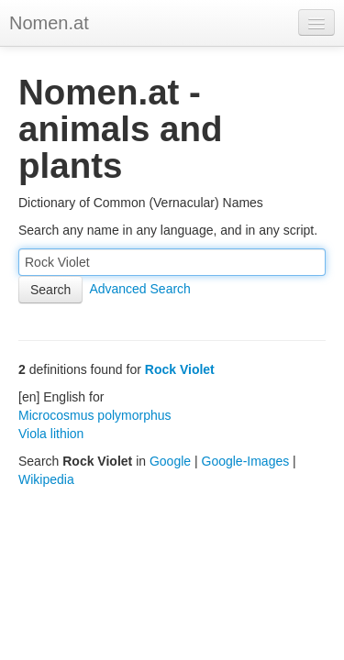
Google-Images (246, 461)
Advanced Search (140, 288)
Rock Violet (180, 369)
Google (170, 461)
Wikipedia (46, 479)
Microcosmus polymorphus (95, 415)
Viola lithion (50, 433)
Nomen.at (49, 23)
